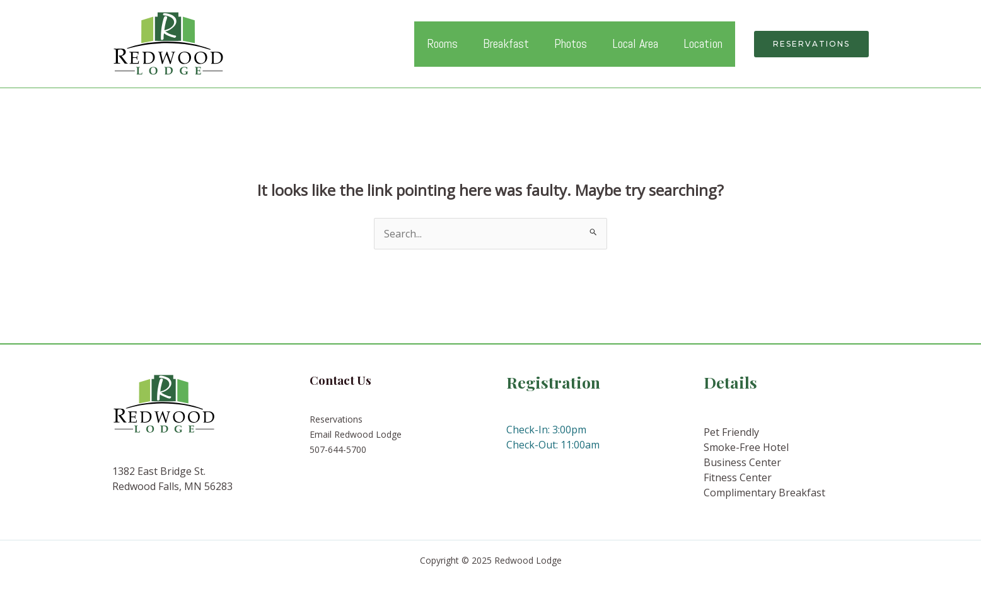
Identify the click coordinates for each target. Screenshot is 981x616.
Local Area (635, 43)
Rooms (442, 43)
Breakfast (506, 43)
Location (703, 43)
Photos (570, 43)
